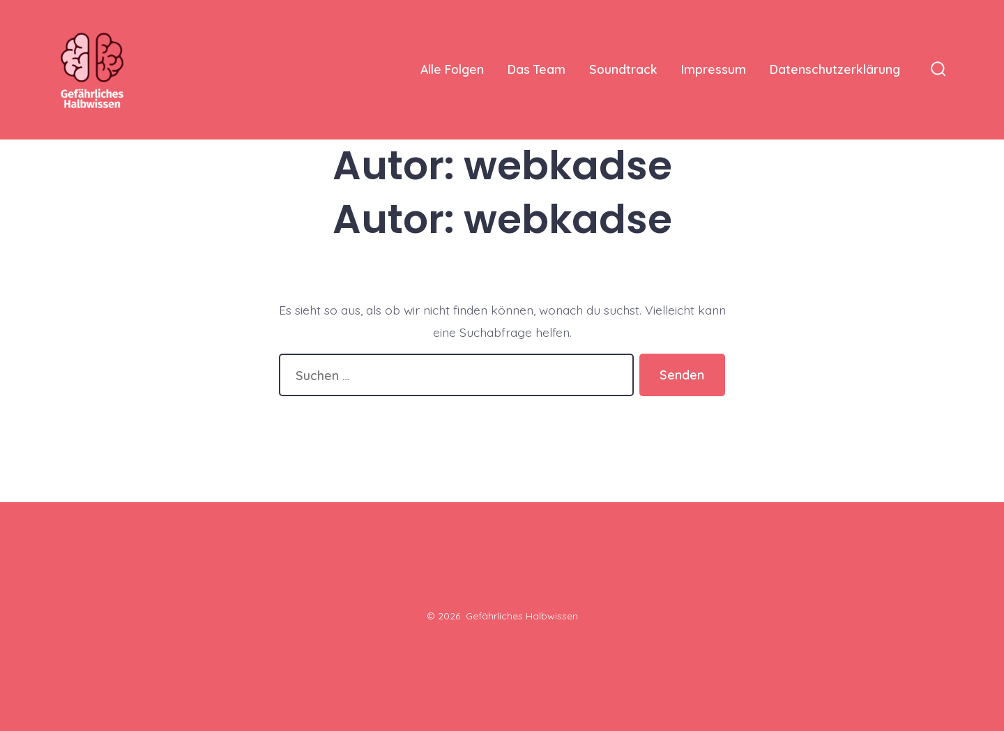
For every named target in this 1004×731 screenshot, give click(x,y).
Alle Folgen (452, 69)
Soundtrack (623, 69)
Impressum (713, 69)
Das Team (536, 69)
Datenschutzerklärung (835, 69)
